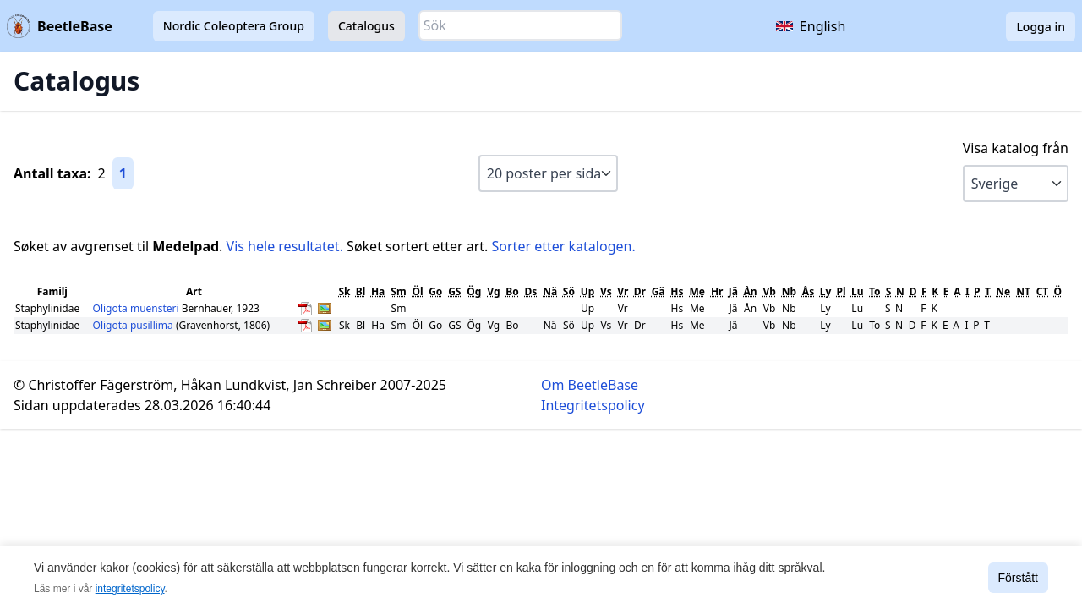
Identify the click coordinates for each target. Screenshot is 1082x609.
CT (1042, 291)
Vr (622, 291)
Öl (417, 291)
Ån (750, 291)
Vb (768, 291)
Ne (1003, 291)
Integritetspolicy (593, 405)
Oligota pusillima (134, 325)
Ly (826, 291)
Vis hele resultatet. (285, 246)
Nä (550, 291)
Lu (857, 291)
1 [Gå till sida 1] (123, 173)
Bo (511, 291)
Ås (808, 291)
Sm (398, 291)
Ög (474, 291)
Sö (569, 291)
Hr (717, 291)
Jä (733, 291)
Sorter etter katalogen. (564, 246)
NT (1023, 291)
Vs (606, 291)
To (875, 291)
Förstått (1018, 577)
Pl (841, 291)
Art (194, 291)
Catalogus (366, 26)
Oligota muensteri (137, 308)
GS (454, 291)
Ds (530, 291)
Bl (361, 291)
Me (697, 291)
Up (588, 291)
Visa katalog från (1015, 148)
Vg (493, 291)
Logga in (1040, 27)
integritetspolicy (130, 589)
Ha (378, 291)
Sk (344, 291)
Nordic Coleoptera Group (233, 26)
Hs (676, 291)
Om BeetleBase (589, 385)
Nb (789, 291)
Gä (658, 291)
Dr (640, 291)
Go (435, 291)
